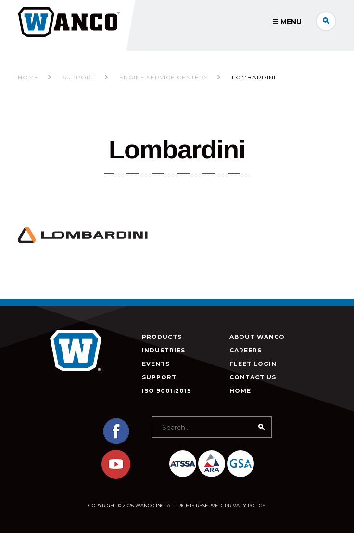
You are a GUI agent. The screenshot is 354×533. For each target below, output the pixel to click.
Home (28, 77)
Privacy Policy (245, 505)
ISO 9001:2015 (166, 390)
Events (156, 363)
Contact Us (252, 377)
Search (326, 21)
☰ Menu (287, 21)
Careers (245, 350)
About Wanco (257, 336)
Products (162, 336)
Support (159, 377)
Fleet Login (253, 363)
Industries (163, 350)
